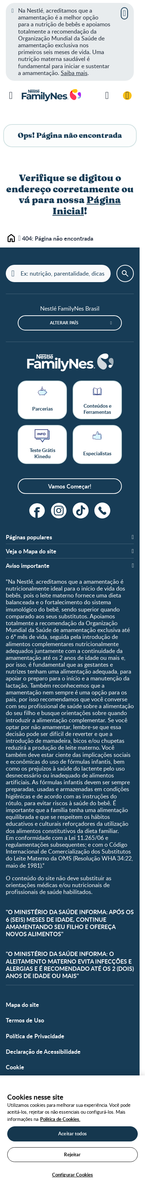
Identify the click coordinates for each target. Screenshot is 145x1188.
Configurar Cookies (72, 1174)
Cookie (15, 1067)
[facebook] (37, 510)
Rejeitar (72, 1154)
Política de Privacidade (35, 1036)
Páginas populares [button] (29, 537)
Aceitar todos (72, 1133)
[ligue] (102, 510)
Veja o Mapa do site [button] (31, 551)
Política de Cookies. (60, 1119)
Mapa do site (22, 1004)
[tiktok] (81, 510)
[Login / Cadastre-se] (127, 95)
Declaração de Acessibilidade (43, 1051)
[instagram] (59, 510)
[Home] (70, 363)
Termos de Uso (25, 1020)
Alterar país (64, 323)
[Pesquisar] (107, 95)
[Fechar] (124, 13)
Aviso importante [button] (28, 565)
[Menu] (11, 95)
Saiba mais (74, 73)
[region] (72, 1131)
